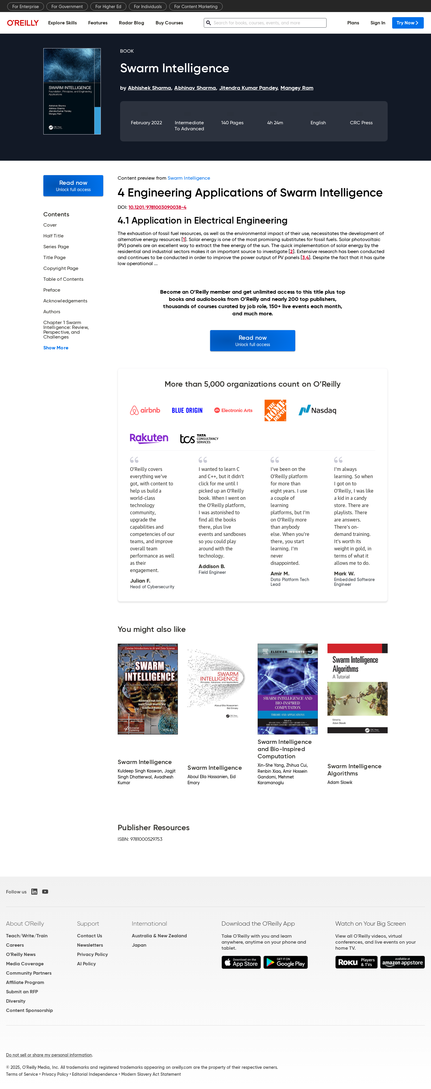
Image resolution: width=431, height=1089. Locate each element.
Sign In (378, 23)
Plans (353, 23)
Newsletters (90, 945)
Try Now (408, 23)
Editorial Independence (94, 1074)
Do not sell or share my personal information (49, 1055)
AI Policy (86, 964)
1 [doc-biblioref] (184, 239)
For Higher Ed (108, 6)
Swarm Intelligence (189, 178)
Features (97, 23)
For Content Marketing (196, 6)
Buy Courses (169, 23)
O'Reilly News (21, 954)
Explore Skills (62, 23)
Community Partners (28, 973)
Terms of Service (22, 1074)
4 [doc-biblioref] (307, 257)
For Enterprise (25, 6)
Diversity (15, 1001)
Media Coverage (25, 964)
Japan (139, 945)
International (149, 923)
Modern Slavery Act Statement (151, 1074)
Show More (55, 347)
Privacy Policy (92, 954)
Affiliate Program (25, 982)
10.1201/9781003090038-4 (157, 207)
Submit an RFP (22, 991)
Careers (15, 945)
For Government (67, 6)
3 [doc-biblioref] (303, 257)
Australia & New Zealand (159, 936)
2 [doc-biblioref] (291, 251)
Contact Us (89, 936)
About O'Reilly (25, 923)
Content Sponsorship (29, 1010)
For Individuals (148, 6)
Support (88, 923)
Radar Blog (131, 23)
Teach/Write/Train (27, 936)
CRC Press (361, 122)
